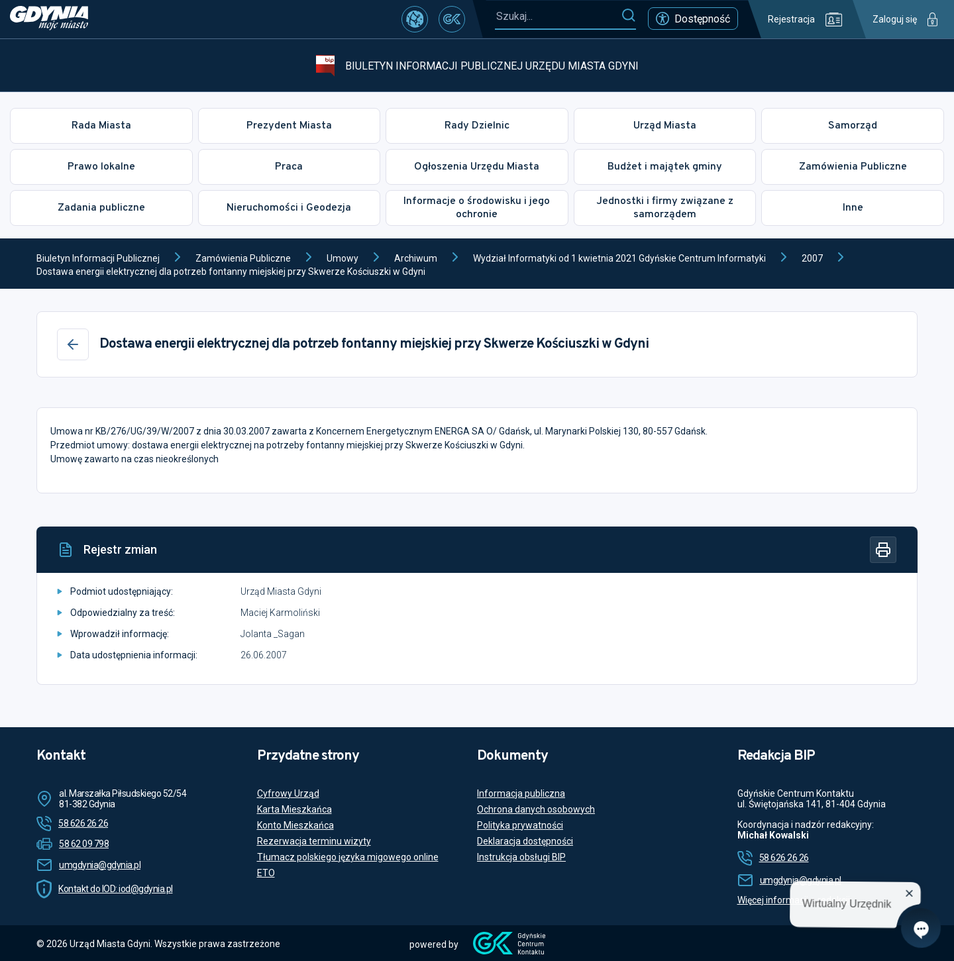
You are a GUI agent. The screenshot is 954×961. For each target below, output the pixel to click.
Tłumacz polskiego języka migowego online (348, 857)
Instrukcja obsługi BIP (521, 857)
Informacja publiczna (521, 793)
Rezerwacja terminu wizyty (314, 841)
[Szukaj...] (558, 16)
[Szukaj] (628, 16)
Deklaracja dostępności (525, 841)
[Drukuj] (883, 549)
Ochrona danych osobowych (536, 809)
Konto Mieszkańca (295, 825)
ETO (266, 873)
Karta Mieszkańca (294, 809)
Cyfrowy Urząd (288, 793)
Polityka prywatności (520, 825)
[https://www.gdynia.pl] (49, 19)
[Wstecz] (73, 344)
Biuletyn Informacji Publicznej (98, 258)
